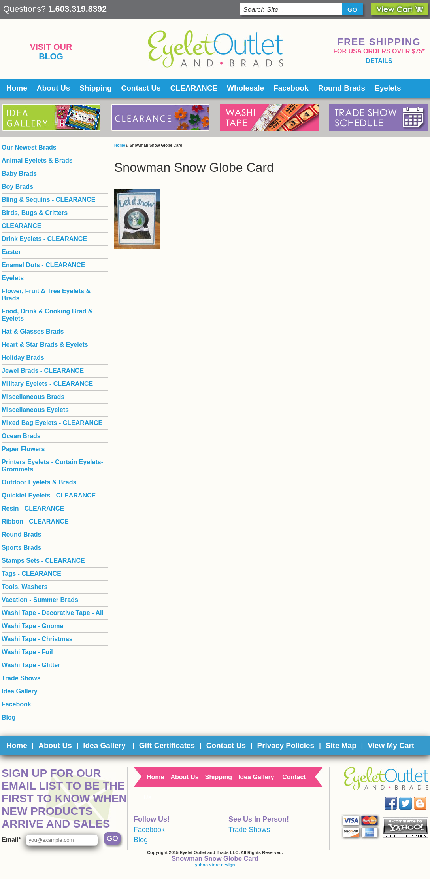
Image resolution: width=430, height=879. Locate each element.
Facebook (291, 88)
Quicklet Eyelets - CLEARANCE (49, 495)
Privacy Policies (285, 745)
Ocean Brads (21, 436)
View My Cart (391, 745)
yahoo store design (215, 864)
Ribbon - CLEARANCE (35, 521)
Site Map (341, 745)
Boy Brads (17, 186)
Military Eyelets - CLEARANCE (47, 383)
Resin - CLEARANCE (33, 508)
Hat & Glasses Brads (33, 331)
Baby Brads (19, 173)
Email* (11, 839)
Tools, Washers (24, 586)
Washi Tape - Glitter (31, 665)
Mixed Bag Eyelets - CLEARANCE (52, 423)
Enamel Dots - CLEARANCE (43, 265)
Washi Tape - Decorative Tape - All (53, 612)
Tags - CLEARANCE (31, 573)
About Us (53, 88)
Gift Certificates (167, 745)
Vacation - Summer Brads (40, 599)
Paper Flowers (23, 449)
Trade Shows (21, 678)
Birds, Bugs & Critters (35, 212)
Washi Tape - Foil (27, 652)
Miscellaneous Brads (33, 396)
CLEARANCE (193, 88)
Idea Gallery (20, 691)
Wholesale (245, 88)
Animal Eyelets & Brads (37, 160)
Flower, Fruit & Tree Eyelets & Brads (46, 295)
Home (16, 88)
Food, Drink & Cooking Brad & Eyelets (47, 315)
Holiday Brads (23, 357)
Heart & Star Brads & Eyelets (45, 344)
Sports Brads (21, 547)
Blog (51, 56)
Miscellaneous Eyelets (35, 409)
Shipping (95, 88)
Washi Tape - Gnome (32, 626)
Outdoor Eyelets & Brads (39, 482)
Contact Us (141, 88)
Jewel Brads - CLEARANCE (43, 370)
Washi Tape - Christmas (37, 639)
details (379, 60)
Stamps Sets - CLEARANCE (43, 560)
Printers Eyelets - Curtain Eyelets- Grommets (52, 466)
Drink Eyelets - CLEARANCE (44, 238)
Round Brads (341, 88)
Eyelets (388, 88)
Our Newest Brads (29, 147)
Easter (11, 252)
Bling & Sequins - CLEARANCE (48, 199)
